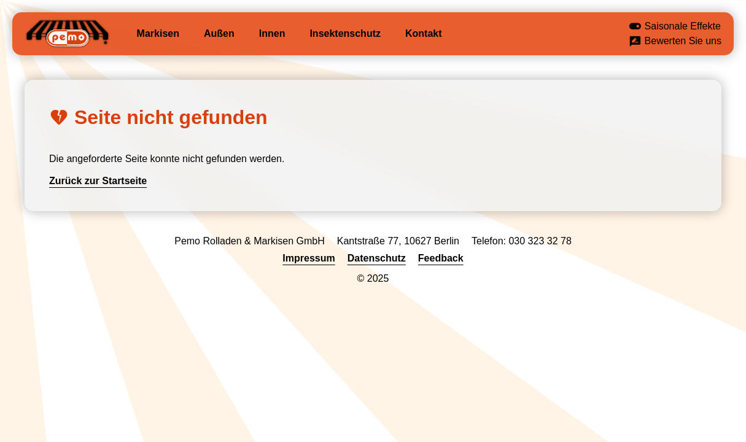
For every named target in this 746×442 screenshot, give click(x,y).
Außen (219, 33)
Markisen (158, 33)
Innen (272, 33)
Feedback (441, 258)
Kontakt (423, 33)
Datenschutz (377, 258)
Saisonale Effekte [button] (675, 27)
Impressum (308, 258)
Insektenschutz (345, 33)
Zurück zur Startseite (98, 181)
